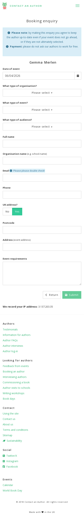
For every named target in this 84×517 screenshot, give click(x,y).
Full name (8, 136)
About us (8, 424)
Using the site (11, 413)
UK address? (10, 204)
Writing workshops (13, 393)
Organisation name (14, 153)
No (7, 211)
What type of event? (15, 102)
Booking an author (14, 371)
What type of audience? (17, 119)
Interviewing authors (15, 377)
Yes (17, 211)
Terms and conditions (15, 429)
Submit (72, 295)
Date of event (11, 68)
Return (52, 295)
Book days (9, 398)
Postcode (8, 222)
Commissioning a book (16, 382)
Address (8, 239)
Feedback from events (16, 366)
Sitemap (7, 435)
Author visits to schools (16, 387)
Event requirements (15, 258)
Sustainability (12, 440)
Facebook (10, 466)
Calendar (8, 485)
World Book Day (12, 490)
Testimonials (10, 329)
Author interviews (13, 345)
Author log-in (10, 351)
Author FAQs (10, 340)
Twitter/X (10, 455)
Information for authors (17, 335)
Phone (6, 187)
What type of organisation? (20, 85)
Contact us (9, 419)
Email (6, 170)
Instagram (10, 461)
